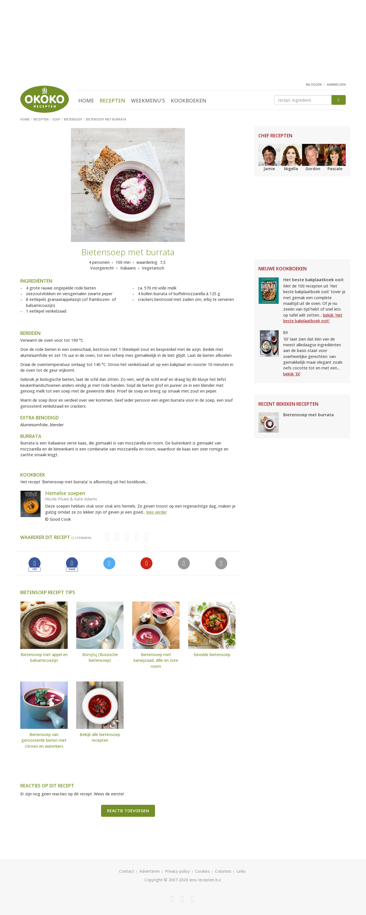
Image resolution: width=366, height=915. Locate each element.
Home (86, 100)
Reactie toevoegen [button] (128, 810)
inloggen (314, 84)
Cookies (202, 871)
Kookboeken (188, 100)
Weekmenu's (148, 100)
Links (241, 871)
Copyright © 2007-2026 (166, 879)
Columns (223, 871)
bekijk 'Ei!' (292, 374)
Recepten (112, 100)
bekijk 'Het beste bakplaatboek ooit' (312, 317)
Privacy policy (177, 871)
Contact (126, 871)
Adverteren (149, 871)
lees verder (156, 512)
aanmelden (336, 84)
